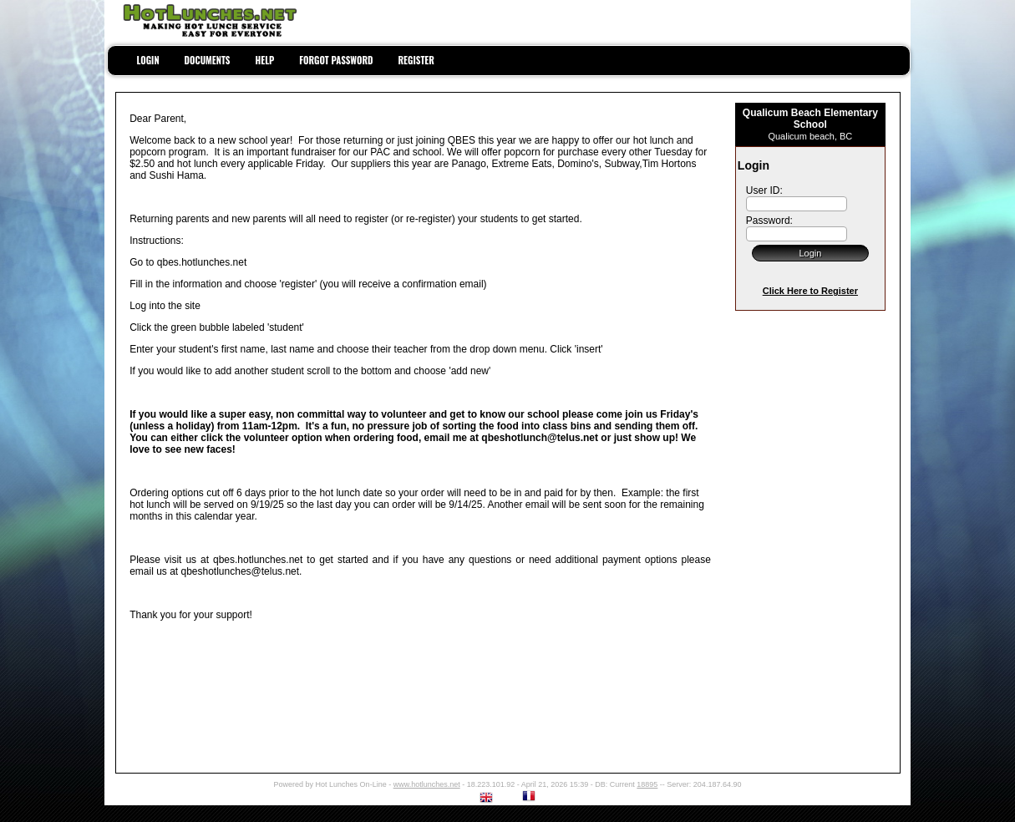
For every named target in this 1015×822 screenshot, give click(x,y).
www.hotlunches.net (426, 784)
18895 (647, 784)
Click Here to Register (810, 291)
